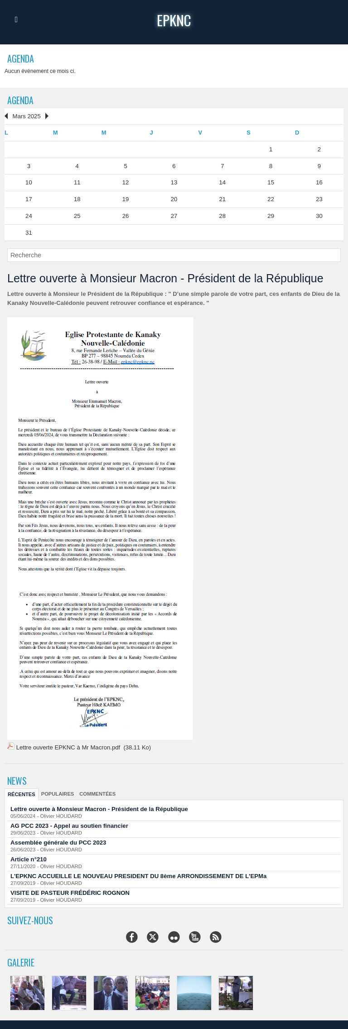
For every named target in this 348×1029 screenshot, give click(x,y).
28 (222, 215)
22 (270, 198)
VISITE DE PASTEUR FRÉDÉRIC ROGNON (69, 891)
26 (125, 215)
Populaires (57, 792)
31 (28, 231)
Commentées (96, 792)
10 (28, 182)
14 (222, 182)
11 (77, 182)
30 (319, 215)
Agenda (20, 100)
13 (174, 182)
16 (319, 182)
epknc (174, 19)
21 (222, 198)
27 (174, 215)
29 (270, 215)
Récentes (21, 793)
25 (77, 215)
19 (125, 198)
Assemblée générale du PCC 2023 (57, 841)
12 (125, 182)
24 (28, 215)
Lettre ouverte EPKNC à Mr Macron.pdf (67, 746)
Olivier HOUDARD (60, 814)
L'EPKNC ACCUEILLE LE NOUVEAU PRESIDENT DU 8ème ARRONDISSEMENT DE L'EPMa (137, 874)
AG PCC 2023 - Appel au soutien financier (68, 824)
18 (77, 198)
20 (174, 198)
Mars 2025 (26, 115)
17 (28, 198)
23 (319, 198)
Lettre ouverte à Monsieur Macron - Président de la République (98, 807)
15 (270, 182)
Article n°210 (28, 858)
